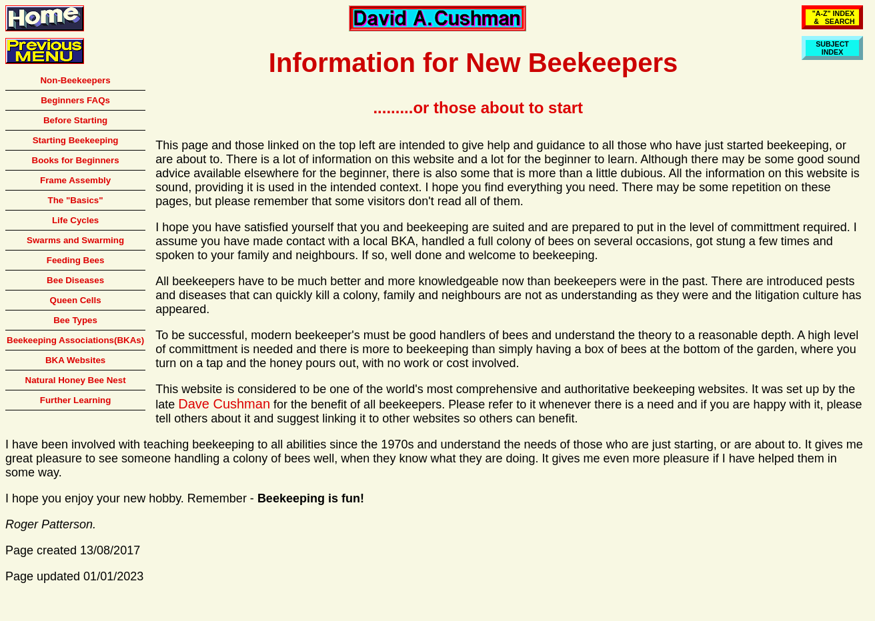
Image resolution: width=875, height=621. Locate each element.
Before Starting (75, 120)
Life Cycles (75, 220)
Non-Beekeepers (75, 80)
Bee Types (75, 320)
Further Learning (75, 400)
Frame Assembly (75, 180)
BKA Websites (75, 360)
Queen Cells (75, 300)
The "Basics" (75, 200)
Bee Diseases (75, 280)
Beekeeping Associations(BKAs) (75, 340)
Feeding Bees (76, 260)
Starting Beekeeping (76, 140)
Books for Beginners (75, 160)
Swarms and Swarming (75, 240)
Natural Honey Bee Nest (75, 380)
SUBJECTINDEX (832, 48)
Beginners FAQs (75, 100)
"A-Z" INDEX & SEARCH (832, 17)
